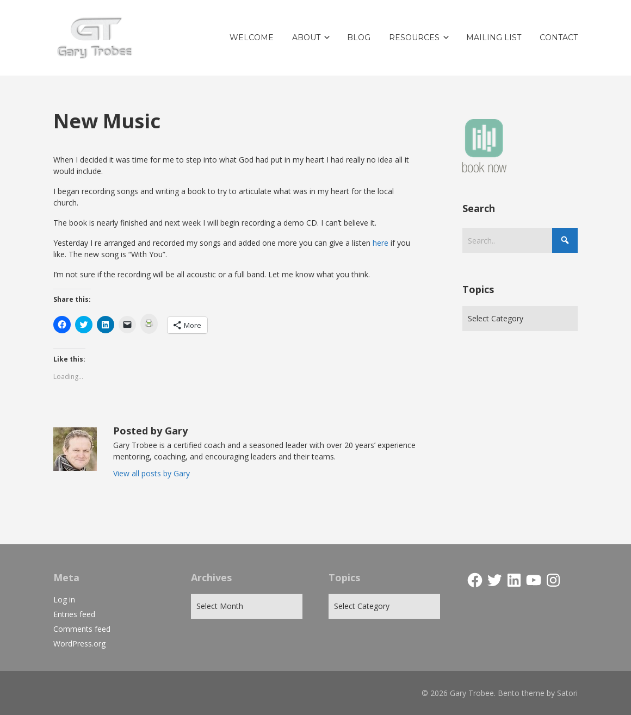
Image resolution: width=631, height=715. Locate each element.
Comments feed (81, 629)
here (380, 243)
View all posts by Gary (151, 473)
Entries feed (74, 614)
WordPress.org (79, 643)
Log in (64, 599)
